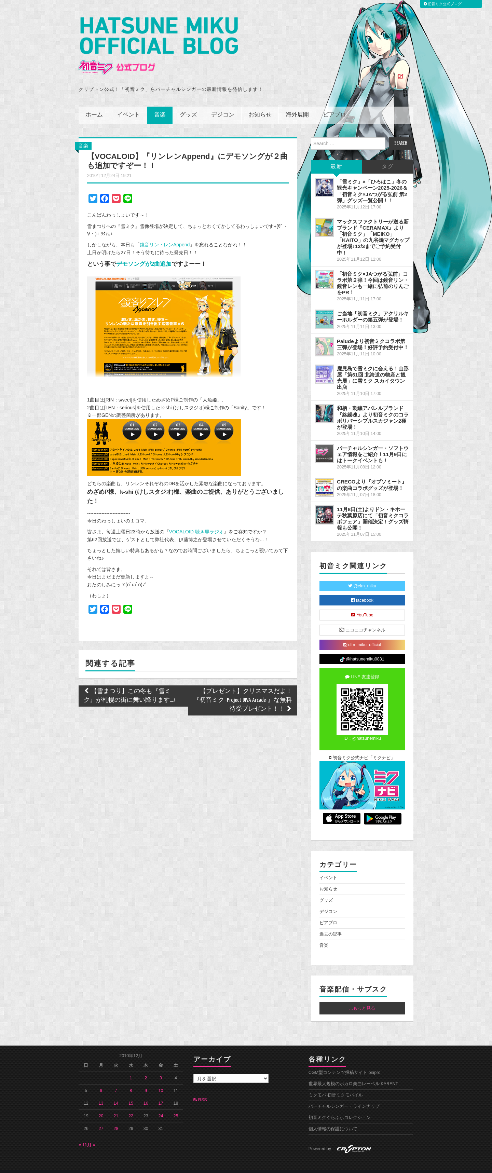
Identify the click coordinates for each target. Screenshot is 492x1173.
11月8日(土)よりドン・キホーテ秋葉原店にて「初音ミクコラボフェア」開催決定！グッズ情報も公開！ (373, 509)
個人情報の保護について (333, 1119)
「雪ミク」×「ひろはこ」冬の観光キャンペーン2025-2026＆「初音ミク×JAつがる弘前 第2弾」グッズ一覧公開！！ (372, 181)
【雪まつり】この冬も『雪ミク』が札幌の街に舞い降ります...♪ (130, 686)
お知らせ (260, 105)
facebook (362, 591)
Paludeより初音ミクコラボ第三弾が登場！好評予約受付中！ (373, 335)
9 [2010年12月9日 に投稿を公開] (146, 1081)
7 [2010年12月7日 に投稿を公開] (116, 1081)
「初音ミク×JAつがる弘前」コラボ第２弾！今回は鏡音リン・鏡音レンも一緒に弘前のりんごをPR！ (373, 273)
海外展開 (297, 105)
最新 (336, 157)
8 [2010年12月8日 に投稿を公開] (131, 1081)
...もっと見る (362, 998)
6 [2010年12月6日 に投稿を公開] (101, 1081)
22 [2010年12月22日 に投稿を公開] (130, 1106)
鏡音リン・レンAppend (165, 235)
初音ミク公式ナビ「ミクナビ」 (362, 748)
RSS (200, 1090)
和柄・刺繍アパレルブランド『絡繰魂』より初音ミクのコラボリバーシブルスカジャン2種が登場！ (373, 408)
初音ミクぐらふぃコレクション (340, 1108)
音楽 (160, 105)
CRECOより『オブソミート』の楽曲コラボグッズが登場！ (372, 475)
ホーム (94, 105)
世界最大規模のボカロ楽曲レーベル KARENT (353, 1074)
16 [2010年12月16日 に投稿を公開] (146, 1094)
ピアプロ (334, 105)
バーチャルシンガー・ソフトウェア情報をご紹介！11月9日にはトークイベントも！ (373, 445)
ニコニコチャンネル (362, 620)
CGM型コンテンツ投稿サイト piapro (345, 1063)
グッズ (188, 105)
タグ (388, 157)
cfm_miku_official (362, 635)
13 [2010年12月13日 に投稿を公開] (101, 1094)
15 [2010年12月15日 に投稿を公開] (130, 1094)
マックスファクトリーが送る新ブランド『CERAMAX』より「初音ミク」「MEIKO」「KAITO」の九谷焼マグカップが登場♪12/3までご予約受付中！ (373, 227)
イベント (128, 105)
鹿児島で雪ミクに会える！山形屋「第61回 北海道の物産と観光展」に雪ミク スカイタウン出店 (373, 368)
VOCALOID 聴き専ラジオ (196, 522)
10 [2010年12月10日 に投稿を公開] (161, 1081)
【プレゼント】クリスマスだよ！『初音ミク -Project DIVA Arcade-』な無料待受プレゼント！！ (242, 691)
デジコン (222, 105)
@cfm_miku (362, 576)
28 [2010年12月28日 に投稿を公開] (115, 1119)
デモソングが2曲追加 (144, 254)
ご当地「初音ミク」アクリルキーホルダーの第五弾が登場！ (373, 307)
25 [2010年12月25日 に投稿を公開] (175, 1106)
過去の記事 (330, 924)
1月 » (90, 1135)
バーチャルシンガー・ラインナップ (344, 1097)
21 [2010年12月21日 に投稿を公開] (115, 1106)
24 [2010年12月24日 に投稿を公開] (161, 1106)
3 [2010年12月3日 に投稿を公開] (161, 1068)
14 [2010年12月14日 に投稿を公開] (115, 1094)
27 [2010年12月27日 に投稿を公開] (101, 1119)
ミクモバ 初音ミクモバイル (336, 1085)
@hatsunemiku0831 (362, 650)
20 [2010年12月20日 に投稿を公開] (101, 1106)
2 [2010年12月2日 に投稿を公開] (146, 1068)
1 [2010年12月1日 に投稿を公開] (131, 1068)
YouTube (362, 605)
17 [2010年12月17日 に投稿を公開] (161, 1094)
